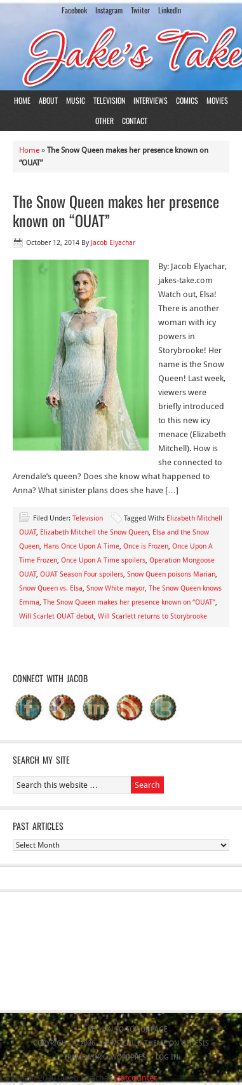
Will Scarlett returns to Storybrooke (152, 616)
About (48, 100)
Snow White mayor (115, 588)
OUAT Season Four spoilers (81, 574)
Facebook (74, 9)
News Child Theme (134, 1043)
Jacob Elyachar (113, 243)
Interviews (150, 100)
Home (22, 100)
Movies (217, 100)
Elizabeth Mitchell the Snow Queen (94, 532)
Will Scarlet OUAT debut (56, 616)
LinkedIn (169, 9)
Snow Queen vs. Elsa (51, 588)
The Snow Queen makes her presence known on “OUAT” (116, 211)
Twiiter (140, 9)
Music (75, 100)
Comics (187, 100)
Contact (134, 120)
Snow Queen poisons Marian (171, 574)
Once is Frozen (145, 546)
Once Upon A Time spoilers (103, 560)
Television (109, 100)
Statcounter (135, 1077)
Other (104, 120)
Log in (167, 1057)
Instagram (109, 9)
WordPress (130, 1057)
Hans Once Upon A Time (81, 546)
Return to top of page (128, 1029)
